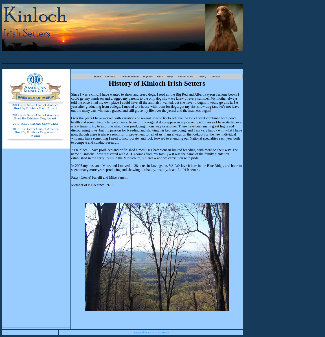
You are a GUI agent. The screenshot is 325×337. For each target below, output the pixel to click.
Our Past (110, 76)
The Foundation (129, 76)
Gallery (202, 76)
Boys (170, 76)
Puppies (148, 76)
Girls (160, 76)
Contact (215, 76)
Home (97, 76)
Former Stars (185, 76)
